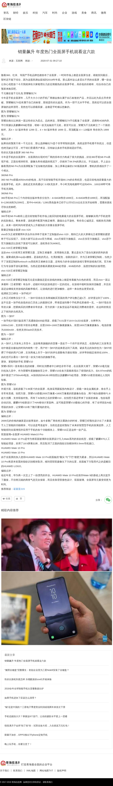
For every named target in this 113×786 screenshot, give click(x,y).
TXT (51, 770)
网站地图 (44, 770)
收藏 (8, 498)
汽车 (45, 12)
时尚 (54, 12)
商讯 (93, 12)
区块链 (7, 19)
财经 (15, 12)
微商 (103, 12)
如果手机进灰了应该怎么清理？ (20, 698)
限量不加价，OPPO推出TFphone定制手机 (26, 735)
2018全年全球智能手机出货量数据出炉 (24, 688)
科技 (35, 12)
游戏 (74, 12)
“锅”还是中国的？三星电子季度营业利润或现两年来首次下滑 (35, 707)
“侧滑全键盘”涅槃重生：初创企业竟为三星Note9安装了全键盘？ (37, 670)
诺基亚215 (19, 489)
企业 (64, 12)
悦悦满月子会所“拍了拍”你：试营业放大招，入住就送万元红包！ (37, 725)
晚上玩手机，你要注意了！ (18, 744)
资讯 (6, 12)
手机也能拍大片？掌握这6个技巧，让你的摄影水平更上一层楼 (36, 716)
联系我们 (17, 770)
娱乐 (25, 12)
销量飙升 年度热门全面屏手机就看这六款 (25, 660)
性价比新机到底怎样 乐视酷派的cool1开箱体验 (28, 679)
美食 (84, 12)
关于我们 (4, 770)
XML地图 (31, 770)
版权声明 (61, 770)
